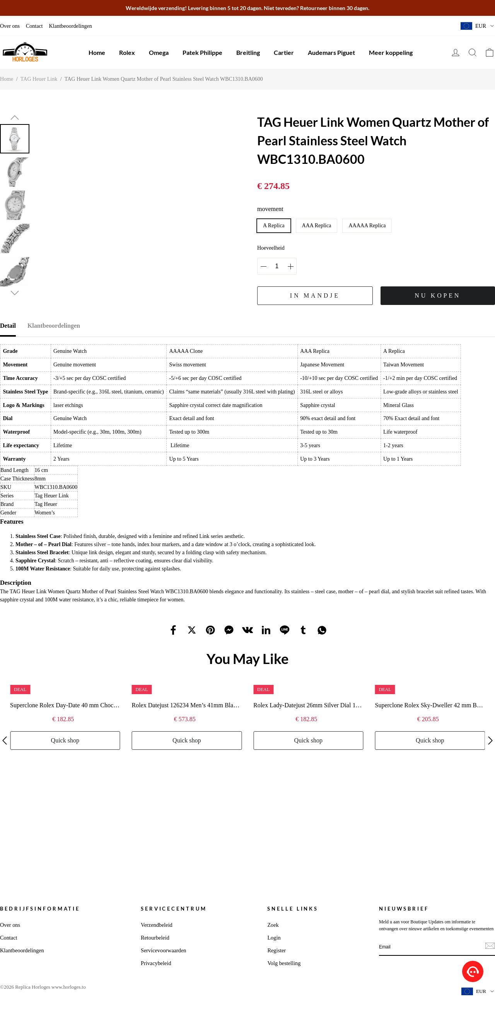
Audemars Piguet (331, 52)
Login (273, 938)
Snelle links (292, 909)
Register (276, 950)
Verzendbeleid (156, 925)
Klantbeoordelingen (70, 26)
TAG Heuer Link (38, 79)
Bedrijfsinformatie (40, 909)
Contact (34, 26)
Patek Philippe (202, 52)
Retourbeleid (155, 938)
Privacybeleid (156, 963)
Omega (159, 52)
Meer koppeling (391, 52)
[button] (14, 117)
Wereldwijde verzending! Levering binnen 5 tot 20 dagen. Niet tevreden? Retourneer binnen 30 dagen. (247, 8)
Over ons (10, 26)
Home (97, 52)
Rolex (127, 52)
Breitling (248, 52)
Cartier (284, 52)
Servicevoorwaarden (163, 950)
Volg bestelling (283, 963)
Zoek (272, 925)
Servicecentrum (174, 909)
